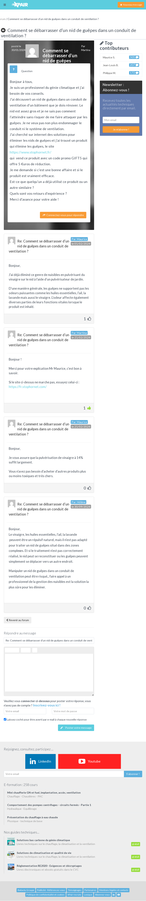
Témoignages (75, 890)
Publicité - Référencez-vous (51, 890)
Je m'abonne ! (121, 129)
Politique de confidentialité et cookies (45, 894)
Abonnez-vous (102, 894)
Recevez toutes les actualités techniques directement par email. (119, 104)
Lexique (88, 894)
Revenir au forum (17, 620)
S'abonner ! (133, 773)
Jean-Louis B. (121, 65)
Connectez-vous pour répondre (63, 215)
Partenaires (90, 890)
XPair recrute (74, 894)
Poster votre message (76, 727)
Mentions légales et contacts (113, 890)
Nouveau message (131, 4)
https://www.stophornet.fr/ (30, 152)
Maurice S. (121, 57)
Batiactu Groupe (26, 890)
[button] (7, 650)
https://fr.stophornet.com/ (28, 387)
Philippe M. (121, 73)
